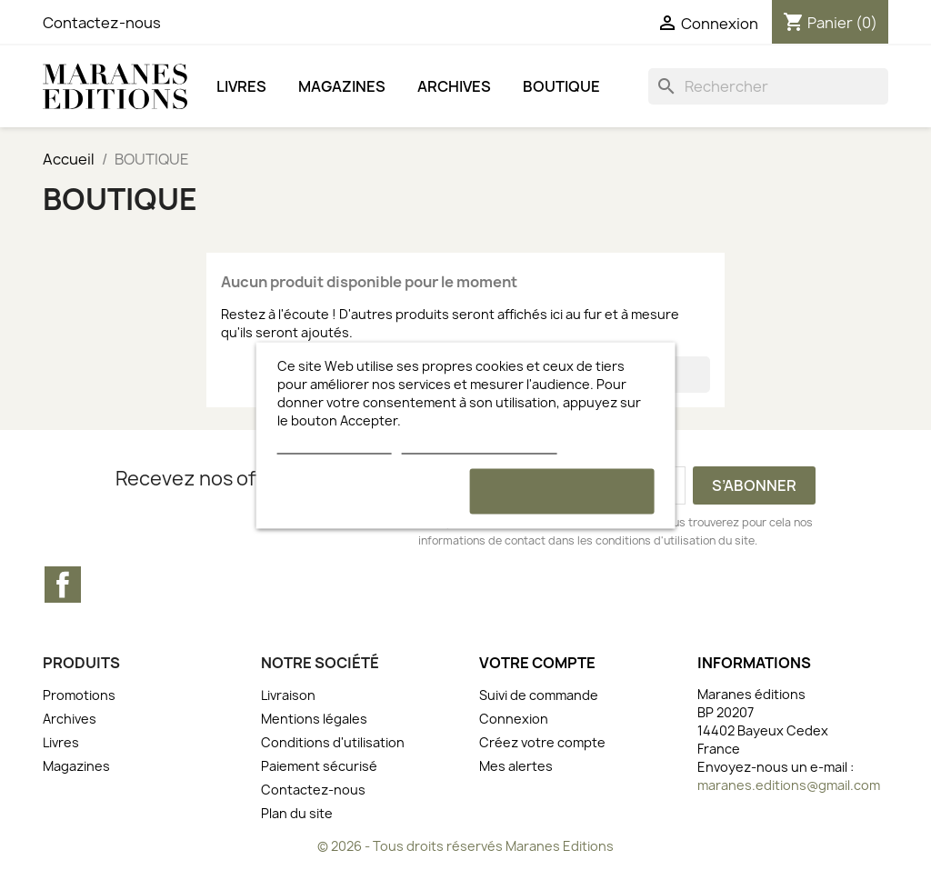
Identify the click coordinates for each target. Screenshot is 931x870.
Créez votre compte (542, 742)
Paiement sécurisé (319, 766)
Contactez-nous (102, 23)
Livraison (288, 695)
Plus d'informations (334, 445)
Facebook (63, 584)
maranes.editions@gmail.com (788, 785)
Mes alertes (516, 766)
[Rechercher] (768, 86)
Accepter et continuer (562, 491)
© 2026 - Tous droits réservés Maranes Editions (465, 846)
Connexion (513, 718)
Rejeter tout (369, 491)
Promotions (79, 695)
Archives (454, 86)
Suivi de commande (538, 695)
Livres (241, 86)
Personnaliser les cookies (479, 445)
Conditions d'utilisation (333, 742)
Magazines (341, 86)
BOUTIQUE (561, 86)
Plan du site (297, 813)
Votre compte (537, 663)
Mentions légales (314, 718)
